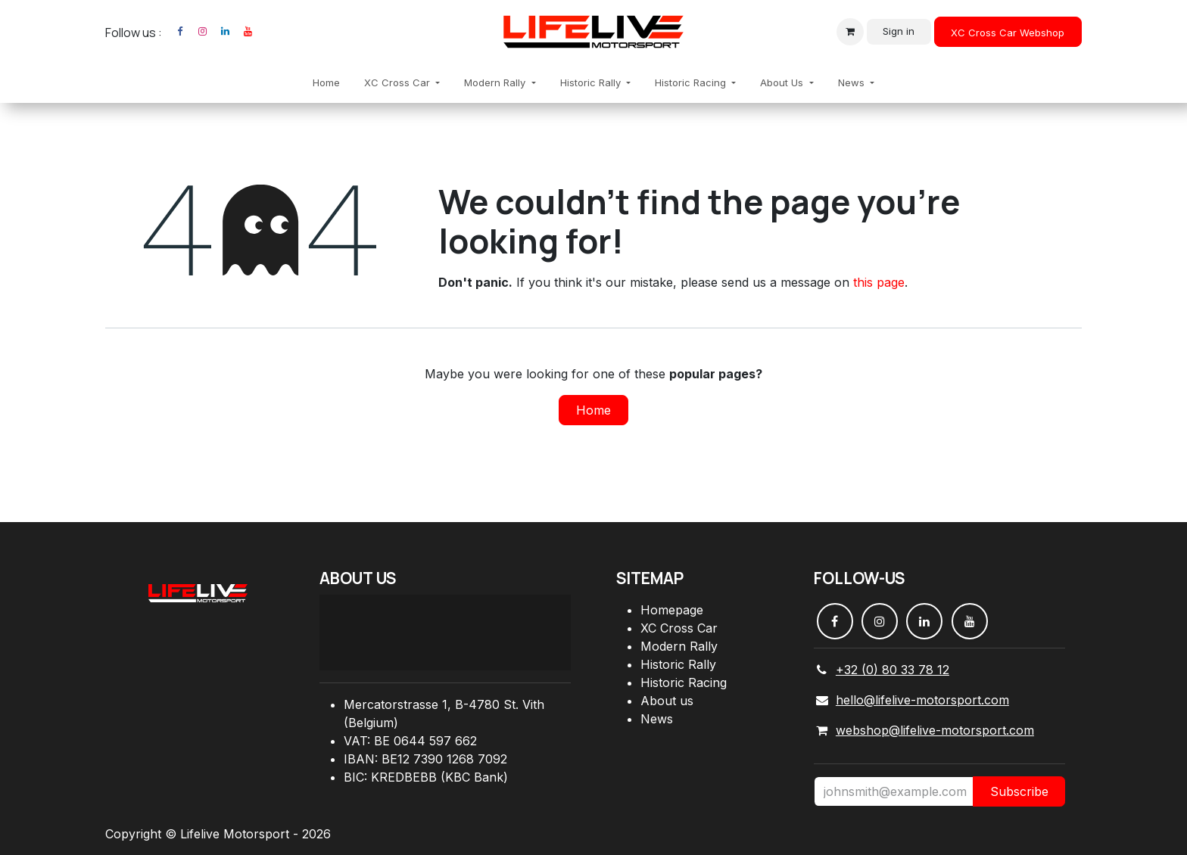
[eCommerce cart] (850, 31)
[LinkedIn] (225, 32)
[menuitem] (326, 83)
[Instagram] (202, 32)
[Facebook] (179, 32)
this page (879, 282)
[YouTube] (247, 32)
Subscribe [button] (1019, 791)
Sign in (898, 31)
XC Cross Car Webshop (1007, 32)
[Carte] (445, 632)
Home (593, 410)
